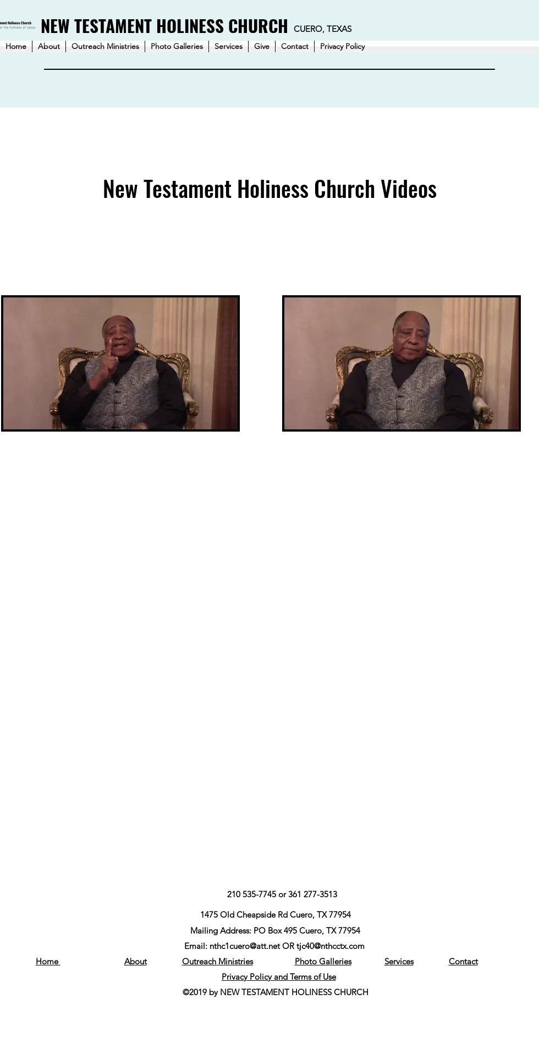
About (135, 961)
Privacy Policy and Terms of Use (279, 976)
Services (399, 961)
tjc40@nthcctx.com (330, 946)
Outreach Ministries (217, 961)
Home (48, 961)
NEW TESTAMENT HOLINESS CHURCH (164, 25)
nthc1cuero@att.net (245, 946)
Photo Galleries (323, 961)
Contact (463, 961)
